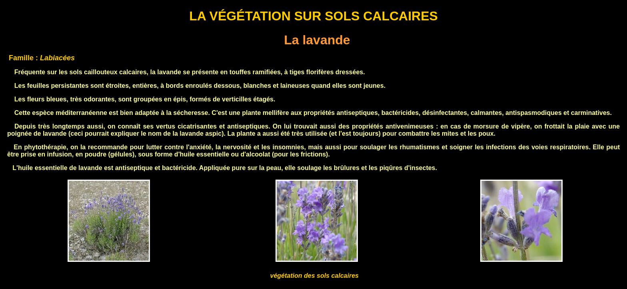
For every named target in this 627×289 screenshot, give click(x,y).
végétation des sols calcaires (314, 275)
